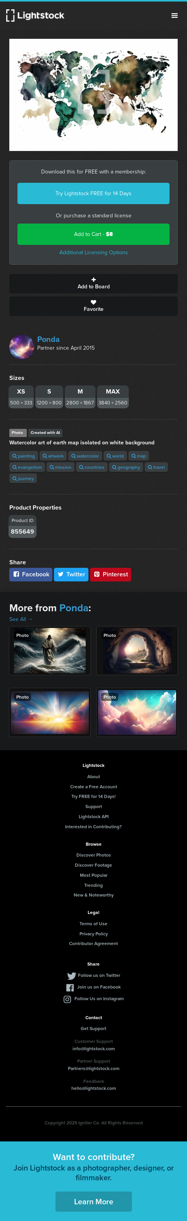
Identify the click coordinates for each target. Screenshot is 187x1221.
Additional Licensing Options (93, 252)
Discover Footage (93, 865)
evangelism (27, 467)
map (139, 456)
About (93, 776)
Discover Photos (93, 855)
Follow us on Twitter (99, 975)
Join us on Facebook (99, 986)
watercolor (85, 456)
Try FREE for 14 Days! (93, 796)
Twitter (71, 574)
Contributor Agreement (93, 943)
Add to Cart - (93, 234)
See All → (21, 619)
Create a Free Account (93, 786)
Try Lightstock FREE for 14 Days (93, 193)
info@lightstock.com (94, 1048)
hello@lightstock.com (93, 1088)
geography (126, 467)
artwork (53, 456)
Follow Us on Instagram (99, 998)
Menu (174, 15)
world (115, 456)
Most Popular (93, 875)
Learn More (93, 1201)
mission (60, 467)
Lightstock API (94, 816)
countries (91, 467)
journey (23, 478)
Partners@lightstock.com (93, 1068)
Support (93, 806)
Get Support (93, 1028)
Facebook (30, 574)
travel (156, 467)
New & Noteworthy (94, 894)
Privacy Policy (94, 933)
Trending (93, 885)
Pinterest (110, 574)
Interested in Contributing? (93, 826)
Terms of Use (93, 923)
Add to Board (93, 283)
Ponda (48, 339)
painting (23, 456)
